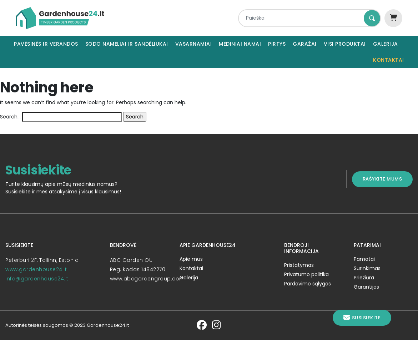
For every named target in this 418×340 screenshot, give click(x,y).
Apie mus (191, 259)
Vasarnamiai (193, 43)
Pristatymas (299, 265)
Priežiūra (364, 277)
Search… (10, 116)
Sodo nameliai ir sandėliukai (126, 43)
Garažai (305, 43)
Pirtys (277, 43)
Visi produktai (345, 43)
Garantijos (366, 286)
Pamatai (364, 259)
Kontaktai (388, 60)
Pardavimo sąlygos (307, 283)
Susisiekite (362, 317)
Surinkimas (367, 268)
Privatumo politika (306, 274)
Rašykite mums (382, 179)
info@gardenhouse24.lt (37, 278)
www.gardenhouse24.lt (36, 269)
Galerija (385, 43)
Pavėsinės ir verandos (46, 43)
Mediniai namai (240, 43)
